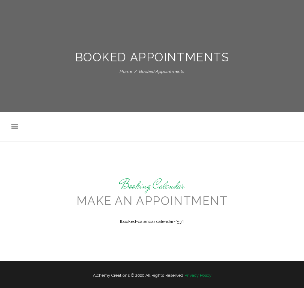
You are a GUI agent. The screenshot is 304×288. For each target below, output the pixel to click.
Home (126, 71)
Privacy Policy (197, 275)
